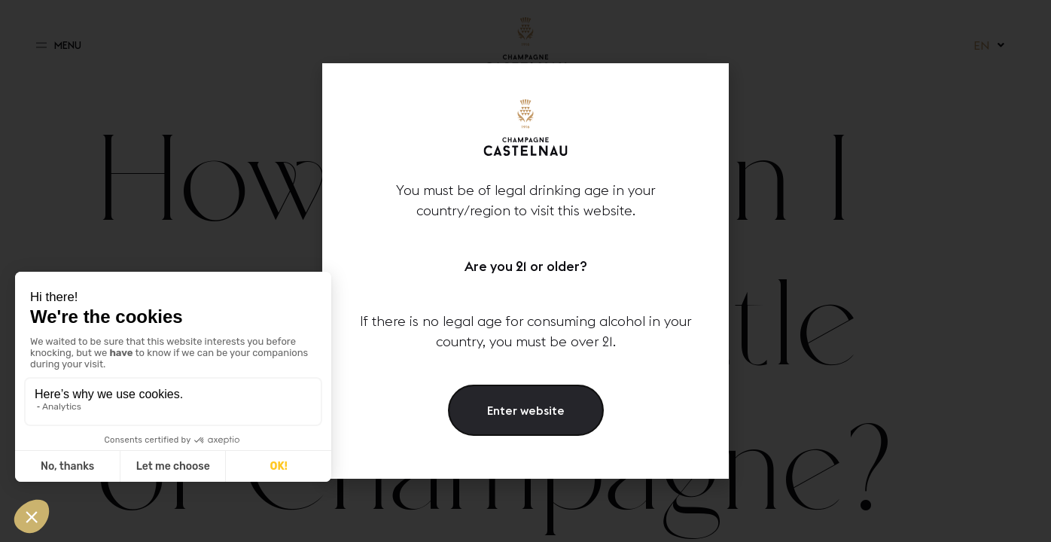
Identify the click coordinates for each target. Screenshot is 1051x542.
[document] (525, 271)
